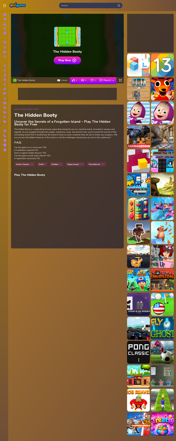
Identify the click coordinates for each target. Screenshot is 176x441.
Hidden (56, 164)
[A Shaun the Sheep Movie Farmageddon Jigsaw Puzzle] (138, 136)
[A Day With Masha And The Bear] (138, 113)
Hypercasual (75, 164)
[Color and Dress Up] (162, 256)
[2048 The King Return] (138, 89)
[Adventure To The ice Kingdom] (138, 184)
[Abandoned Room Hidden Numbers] (162, 136)
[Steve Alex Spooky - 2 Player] (138, 304)
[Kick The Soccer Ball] (162, 352)
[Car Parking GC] (138, 256)
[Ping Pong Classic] (138, 352)
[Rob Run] (138, 400)
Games (17, 109)
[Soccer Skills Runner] (162, 400)
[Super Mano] (138, 280)
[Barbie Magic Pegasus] (162, 208)
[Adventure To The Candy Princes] (162, 160)
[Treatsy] (162, 424)
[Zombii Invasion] (162, 280)
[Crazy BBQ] (162, 232)
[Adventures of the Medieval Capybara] (162, 184)
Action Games (27, 109)
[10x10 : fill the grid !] (138, 65)
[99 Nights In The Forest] (162, 89)
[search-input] (88, 5)
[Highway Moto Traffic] (138, 328)
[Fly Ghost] (162, 328)
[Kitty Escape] (162, 376)
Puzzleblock (96, 164)
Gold (36, 109)
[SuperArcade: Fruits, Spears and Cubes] (138, 208)
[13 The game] (162, 65)
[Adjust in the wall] (138, 160)
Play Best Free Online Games (17, 5)
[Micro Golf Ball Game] (162, 304)
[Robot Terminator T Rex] (138, 424)
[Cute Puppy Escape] (138, 376)
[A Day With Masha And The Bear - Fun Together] (162, 113)
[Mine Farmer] (138, 232)
